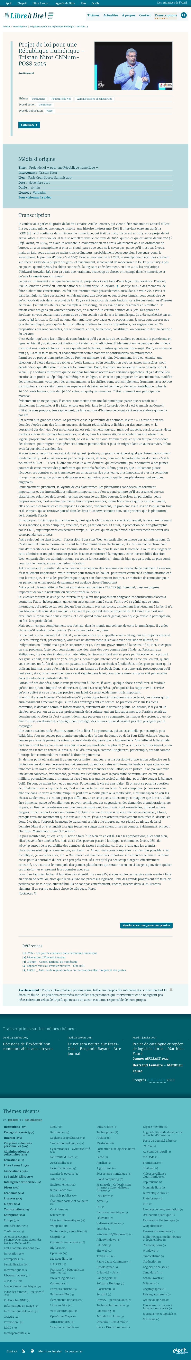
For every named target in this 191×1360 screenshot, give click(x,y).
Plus (82, 3)
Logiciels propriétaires (67, 1137)
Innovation (14, 1253)
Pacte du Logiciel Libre (160, 1140)
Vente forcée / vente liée (68, 1231)
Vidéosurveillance (110, 1223)
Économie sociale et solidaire (69, 1202)
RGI (100, 1206)
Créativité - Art (108, 1272)
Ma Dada (150, 1157)
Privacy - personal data (113, 1300)
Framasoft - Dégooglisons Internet (67, 1271)
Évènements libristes (66, 1300)
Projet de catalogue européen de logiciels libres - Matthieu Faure (158, 1049)
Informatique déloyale (21, 1311)
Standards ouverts (64, 1173)
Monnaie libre (154, 1187)
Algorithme (105, 1168)
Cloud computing (109, 1179)
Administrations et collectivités (94, 98)
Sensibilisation (16, 1264)
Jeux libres (105, 1195)
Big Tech (58, 1247)
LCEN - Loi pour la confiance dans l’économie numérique (61, 953)
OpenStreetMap (63, 1316)
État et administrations (22, 1248)
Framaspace (152, 1162)
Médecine (151, 1319)
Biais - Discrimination (113, 1327)
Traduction (152, 1261)
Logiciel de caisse (156, 1267)
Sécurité (103, 1294)
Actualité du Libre (110, 1316)
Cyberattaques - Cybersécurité (70, 1150)
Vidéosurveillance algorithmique (154, 1175)
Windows (151, 1250)
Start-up (150, 1168)
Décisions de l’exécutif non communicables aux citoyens (28, 1046)
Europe (11, 1220)
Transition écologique (67, 1143)
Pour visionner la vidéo (34, 197)
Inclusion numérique (112, 1212)
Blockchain (105, 1289)
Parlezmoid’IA (62, 1294)
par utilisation (33, 1119)
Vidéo (49, 110)
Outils (94, 3)
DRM (56, 1127)
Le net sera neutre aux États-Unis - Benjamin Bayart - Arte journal (94, 1049)
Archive (103, 1137)
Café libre (59, 1209)
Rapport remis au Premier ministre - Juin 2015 (55, 966)
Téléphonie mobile (64, 1327)
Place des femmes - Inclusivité (24, 1293)
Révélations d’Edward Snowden (46, 957)
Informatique (15, 1270)
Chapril (57, 1236)
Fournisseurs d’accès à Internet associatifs (157, 1307)
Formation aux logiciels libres (115, 1150)
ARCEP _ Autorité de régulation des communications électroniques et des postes (76, 970)
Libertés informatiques (67, 1220)
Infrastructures (62, 1321)
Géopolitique (153, 1226)
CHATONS (13, 1281)
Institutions (38, 98)
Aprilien (103, 1162)
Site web (104, 1250)
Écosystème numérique (113, 1173)
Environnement (63, 1184)
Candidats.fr (152, 1272)
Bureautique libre (156, 1193)
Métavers (151, 1283)
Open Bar (58, 1253)
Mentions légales (50, 1351)
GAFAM (11, 1316)
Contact (145, 15)
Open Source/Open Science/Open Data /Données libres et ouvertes (22, 1239)
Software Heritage (110, 1283)
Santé (102, 1157)
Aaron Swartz (153, 1278)
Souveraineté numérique (22, 1286)
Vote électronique (64, 1311)
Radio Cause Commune (113, 1261)
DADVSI (103, 1245)
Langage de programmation (163, 1209)
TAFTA (149, 1146)
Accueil (6, 26)
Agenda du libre (64, 3)
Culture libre (106, 1127)
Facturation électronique (161, 1220)
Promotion (13, 1322)
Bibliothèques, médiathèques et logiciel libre (162, 1238)
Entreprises (14, 1259)
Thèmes (93, 15)
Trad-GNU (105, 1256)
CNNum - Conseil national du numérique (52, 961)
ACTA (102, 1201)
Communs (59, 1283)
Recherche (59, 1132)
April (8, 3)
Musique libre (61, 1258)
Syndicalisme (153, 1256)
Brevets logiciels (63, 1278)
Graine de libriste (156, 1300)
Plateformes (152, 1198)
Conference (14, 1231)
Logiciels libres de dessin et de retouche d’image (163, 1133)
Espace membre (155, 1127)
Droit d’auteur (16, 1226)
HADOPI (58, 1264)
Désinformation (63, 1168)
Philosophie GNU (18, 1300)
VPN (147, 1203)
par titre (13, 1119)
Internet (58, 1179)
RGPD (10, 1327)
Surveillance (61, 1190)
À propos (128, 15)
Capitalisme (152, 1182)
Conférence (45, 104)
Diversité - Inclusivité (112, 1321)
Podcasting (105, 1311)
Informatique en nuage (21, 1305)
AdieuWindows (108, 1239)
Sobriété (103, 1228)
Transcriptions (166, 15)
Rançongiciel (106, 1278)
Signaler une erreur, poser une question (146, 925)
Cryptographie (154, 1289)
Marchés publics (63, 1195)
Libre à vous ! (40, 3)
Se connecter (73, 1351)
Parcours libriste (63, 1289)
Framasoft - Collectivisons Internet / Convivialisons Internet (113, 1187)
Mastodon (105, 1143)
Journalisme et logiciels (160, 1313)
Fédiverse (104, 1217)
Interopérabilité (17, 1333)
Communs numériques (67, 1242)
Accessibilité (61, 1162)
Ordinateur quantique (159, 1214)
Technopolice (107, 1132)
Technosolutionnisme (112, 1305)
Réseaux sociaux (17, 1275)
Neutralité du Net (61, 98)
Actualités (110, 15)
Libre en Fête (61, 1305)
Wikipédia (59, 1226)
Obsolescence (107, 1267)
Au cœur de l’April (157, 1151)
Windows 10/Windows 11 (114, 1234)
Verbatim (39, 193)
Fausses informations (159, 1231)
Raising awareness (157, 1294)
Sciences (58, 1214)
